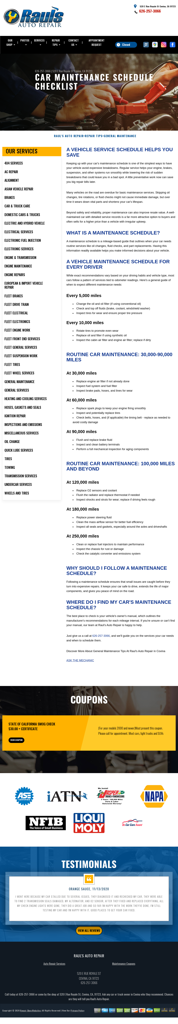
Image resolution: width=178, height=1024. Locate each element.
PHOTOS (24, 40)
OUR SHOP (9, 42)
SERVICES (39, 40)
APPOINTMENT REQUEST (96, 42)
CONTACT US (73, 42)
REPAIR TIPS (56, 42)
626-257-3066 (150, 11)
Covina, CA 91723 (83, 71)
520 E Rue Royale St (62, 71)
